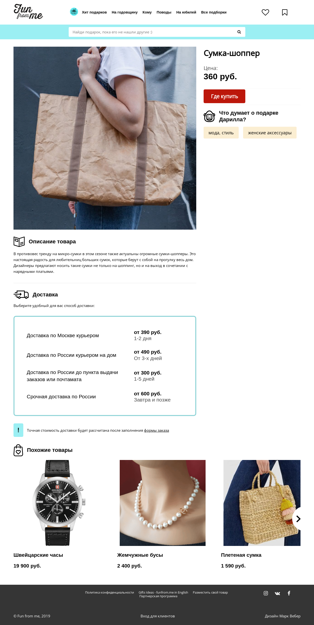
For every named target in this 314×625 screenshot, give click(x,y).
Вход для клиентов (158, 615)
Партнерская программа (158, 596)
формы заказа (156, 430)
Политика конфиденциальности (109, 592)
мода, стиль (221, 133)
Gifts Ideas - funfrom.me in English (163, 592)
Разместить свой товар (210, 592)
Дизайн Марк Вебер (283, 615)
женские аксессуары (270, 133)
